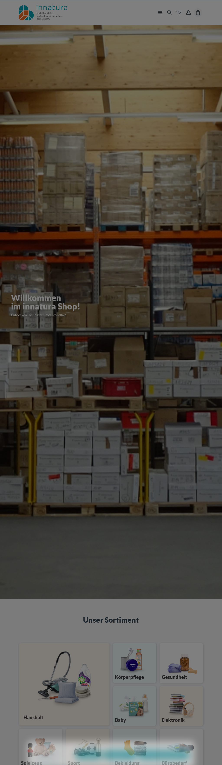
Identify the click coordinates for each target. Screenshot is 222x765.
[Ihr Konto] (188, 12)
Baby (120, 720)
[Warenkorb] (198, 12)
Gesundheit (174, 677)
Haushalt (33, 717)
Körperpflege (129, 677)
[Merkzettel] (179, 12)
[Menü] (159, 12)
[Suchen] (169, 12)
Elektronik (173, 720)
